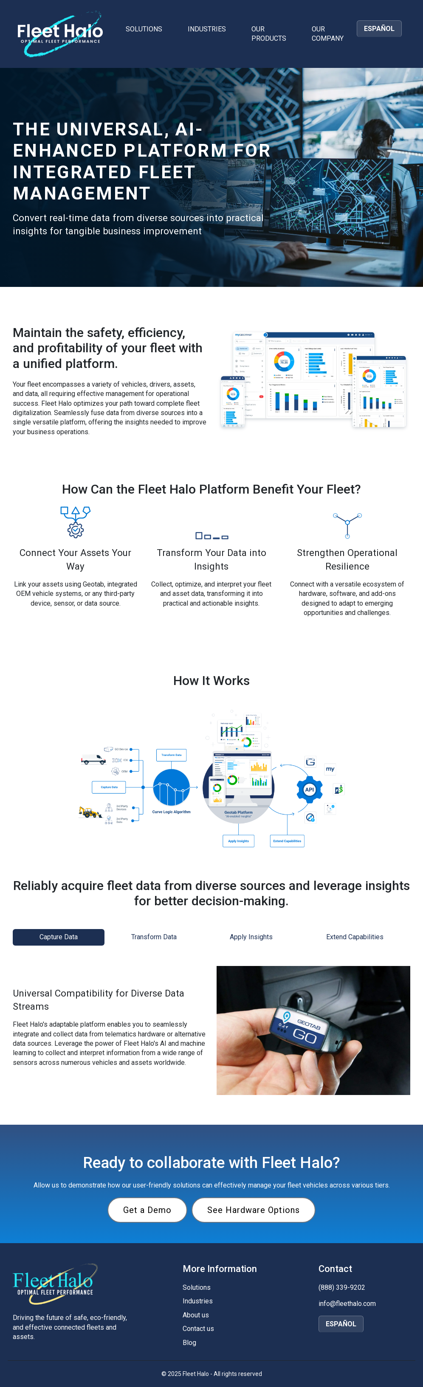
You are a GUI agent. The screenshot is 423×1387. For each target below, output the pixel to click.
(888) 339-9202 (342, 1287)
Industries (207, 29)
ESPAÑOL (379, 29)
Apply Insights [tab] (251, 937)
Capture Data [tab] (58, 937)
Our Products (268, 33)
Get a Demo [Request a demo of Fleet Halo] (147, 1210)
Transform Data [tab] (154, 937)
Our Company (328, 33)
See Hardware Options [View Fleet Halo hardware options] (253, 1210)
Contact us (198, 1329)
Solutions (144, 29)
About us (196, 1315)
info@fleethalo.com (347, 1304)
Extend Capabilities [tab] (355, 937)
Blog (189, 1343)
